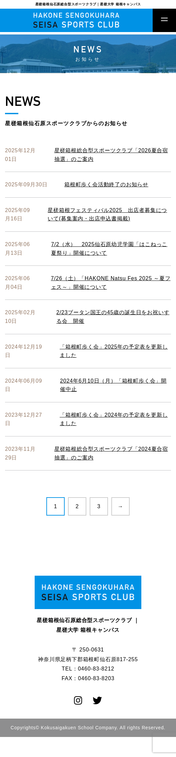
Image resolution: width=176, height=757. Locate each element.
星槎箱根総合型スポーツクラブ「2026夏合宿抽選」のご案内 (111, 155)
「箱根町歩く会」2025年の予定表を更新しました (114, 351)
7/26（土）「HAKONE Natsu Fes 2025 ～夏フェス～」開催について (111, 282)
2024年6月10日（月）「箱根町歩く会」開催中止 (113, 385)
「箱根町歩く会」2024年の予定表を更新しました (114, 419)
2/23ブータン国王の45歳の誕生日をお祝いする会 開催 (112, 317)
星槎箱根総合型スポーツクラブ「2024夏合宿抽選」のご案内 (111, 453)
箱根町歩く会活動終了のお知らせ (106, 184)
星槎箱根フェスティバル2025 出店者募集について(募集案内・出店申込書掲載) (107, 214)
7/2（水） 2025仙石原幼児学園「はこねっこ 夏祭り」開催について (109, 248)
